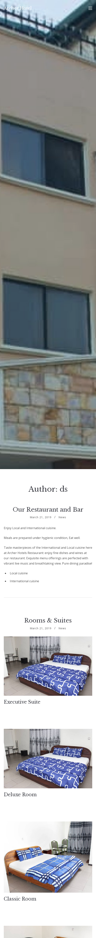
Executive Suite (22, 702)
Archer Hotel (18, 8)
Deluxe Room (20, 795)
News (62, 517)
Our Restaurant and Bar (48, 509)
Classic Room (20, 899)
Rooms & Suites (48, 620)
